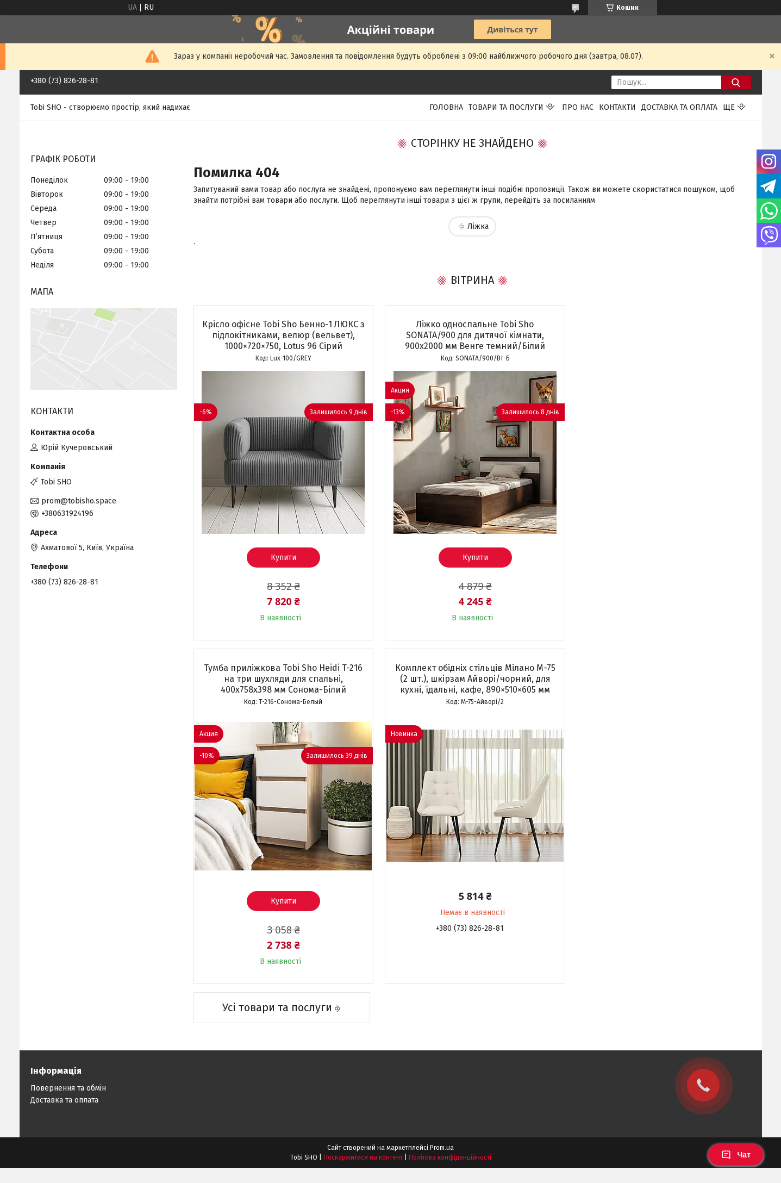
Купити (282, 557)
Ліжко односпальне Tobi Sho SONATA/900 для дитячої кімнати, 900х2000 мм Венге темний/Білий (472, 335)
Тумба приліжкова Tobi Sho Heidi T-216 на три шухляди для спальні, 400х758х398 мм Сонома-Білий (661, 335)
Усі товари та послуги (276, 968)
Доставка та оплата (679, 107)
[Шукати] (736, 82)
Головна (446, 107)
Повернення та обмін (68, 1049)
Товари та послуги (505, 107)
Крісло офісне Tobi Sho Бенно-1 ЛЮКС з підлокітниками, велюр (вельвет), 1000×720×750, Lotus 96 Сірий (282, 335)
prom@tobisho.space (78, 501)
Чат (736, 1155)
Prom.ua (442, 1108)
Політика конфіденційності (450, 1118)
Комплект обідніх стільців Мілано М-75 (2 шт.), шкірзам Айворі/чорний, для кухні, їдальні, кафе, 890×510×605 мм (282, 679)
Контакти (617, 107)
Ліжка (478, 226)
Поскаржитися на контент (363, 1118)
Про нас (577, 107)
